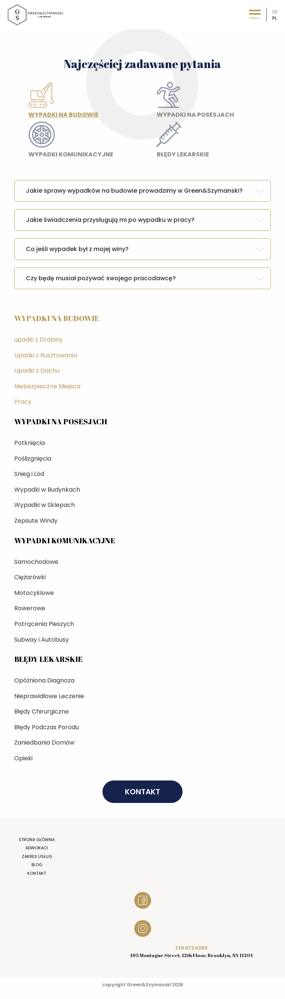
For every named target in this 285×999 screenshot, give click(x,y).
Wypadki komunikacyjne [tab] (88, 141)
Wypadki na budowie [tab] (88, 102)
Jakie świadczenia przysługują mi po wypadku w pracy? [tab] (110, 220)
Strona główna (37, 840)
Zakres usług (37, 856)
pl (274, 18)
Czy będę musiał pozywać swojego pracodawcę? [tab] (101, 278)
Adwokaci (36, 848)
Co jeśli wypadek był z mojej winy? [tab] (77, 249)
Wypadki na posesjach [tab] (217, 102)
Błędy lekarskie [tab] (217, 141)
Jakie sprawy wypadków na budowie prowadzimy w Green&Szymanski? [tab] (134, 190)
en (275, 12)
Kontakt (36, 873)
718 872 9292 (191, 947)
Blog (36, 865)
